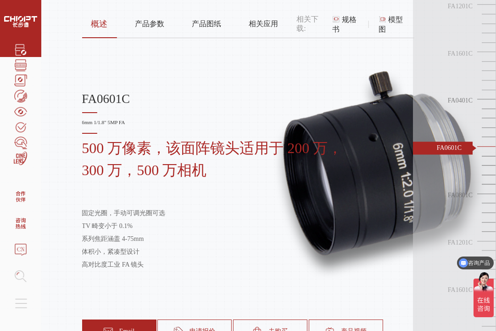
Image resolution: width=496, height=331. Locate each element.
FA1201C (460, 6)
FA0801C (460, 195)
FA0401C (460, 100)
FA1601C (460, 53)
